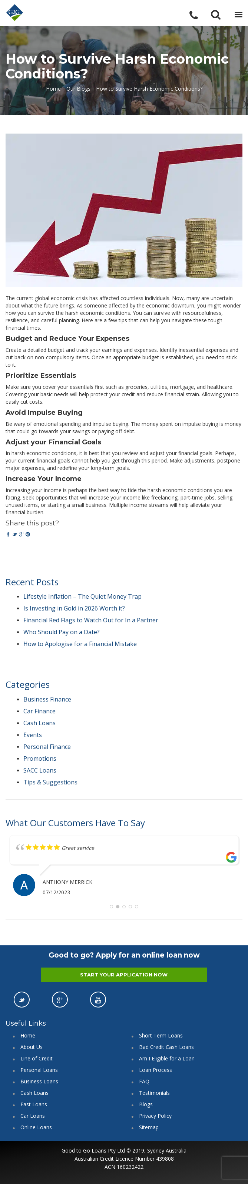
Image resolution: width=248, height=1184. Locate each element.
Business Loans (39, 1081)
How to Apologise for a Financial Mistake (80, 644)
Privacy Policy (155, 1115)
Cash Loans (39, 723)
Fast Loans (33, 1104)
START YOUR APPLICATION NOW (124, 975)
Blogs (146, 1104)
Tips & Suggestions (50, 782)
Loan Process (155, 1069)
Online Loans (36, 1127)
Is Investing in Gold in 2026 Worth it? (74, 608)
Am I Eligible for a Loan (167, 1058)
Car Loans (32, 1115)
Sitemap (149, 1127)
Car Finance (39, 711)
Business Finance (47, 699)
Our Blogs (78, 88)
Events (32, 735)
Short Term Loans (161, 1035)
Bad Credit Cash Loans (166, 1046)
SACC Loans (39, 770)
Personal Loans (39, 1069)
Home (53, 88)
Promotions (39, 758)
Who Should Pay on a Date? (61, 632)
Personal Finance (47, 747)
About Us (31, 1046)
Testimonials (154, 1092)
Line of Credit (36, 1058)
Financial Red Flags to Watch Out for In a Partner (90, 620)
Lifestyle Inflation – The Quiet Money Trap (82, 596)
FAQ (144, 1081)
